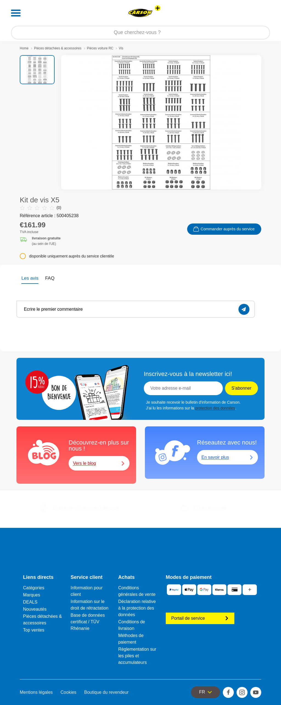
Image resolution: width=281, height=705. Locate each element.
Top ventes (33, 630)
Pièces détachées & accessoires (58, 48)
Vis (121, 48)
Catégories (33, 587)
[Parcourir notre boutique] (140, 32)
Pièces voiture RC (100, 48)
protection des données (215, 408)
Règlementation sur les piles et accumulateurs (137, 656)
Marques (31, 595)
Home (24, 48)
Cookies (69, 692)
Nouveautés (34, 609)
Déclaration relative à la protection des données (137, 608)
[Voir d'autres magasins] (158, 8)
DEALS (30, 602)
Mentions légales (36, 692)
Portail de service (200, 618)
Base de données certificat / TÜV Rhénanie (88, 622)
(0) (40, 208)
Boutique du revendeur (106, 692)
